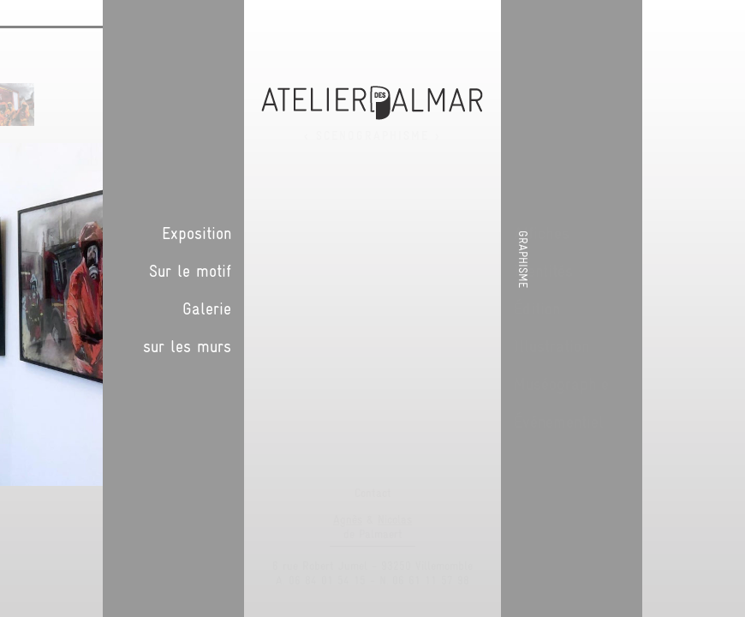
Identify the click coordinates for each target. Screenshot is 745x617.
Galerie (606, 308)
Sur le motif (590, 270)
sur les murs (587, 346)
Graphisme (726, 259)
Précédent (483, 123)
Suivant (501, 123)
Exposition (596, 233)
